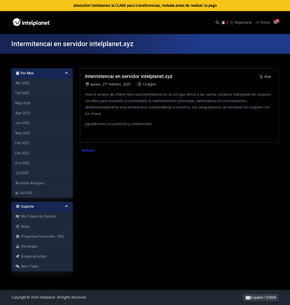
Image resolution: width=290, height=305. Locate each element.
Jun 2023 (22, 123)
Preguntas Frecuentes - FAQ (39, 236)
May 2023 (22, 133)
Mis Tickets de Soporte (35, 216)
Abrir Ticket (27, 266)
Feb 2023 (22, 143)
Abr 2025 (22, 83)
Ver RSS (23, 193)
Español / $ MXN (261, 297)
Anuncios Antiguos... (30, 183)
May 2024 (22, 103)
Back (88, 150)
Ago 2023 (22, 113)
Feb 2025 (22, 93)
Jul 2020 (21, 173)
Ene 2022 (22, 163)
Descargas (26, 246)
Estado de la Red (30, 256)
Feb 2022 (22, 153)
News (22, 226)
